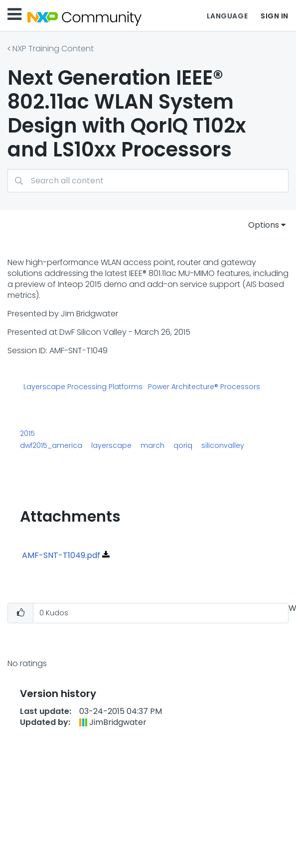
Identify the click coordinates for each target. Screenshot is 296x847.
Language (227, 16)
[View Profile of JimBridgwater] (118, 722)
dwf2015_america (51, 445)
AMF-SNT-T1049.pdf (61, 555)
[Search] (148, 180)
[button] (20, 613)
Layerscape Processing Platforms (83, 387)
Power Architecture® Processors (204, 387)
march (152, 445)
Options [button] (263, 225)
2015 (27, 433)
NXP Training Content (53, 48)
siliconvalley (222, 445)
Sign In (275, 16)
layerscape (111, 445)
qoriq (182, 445)
